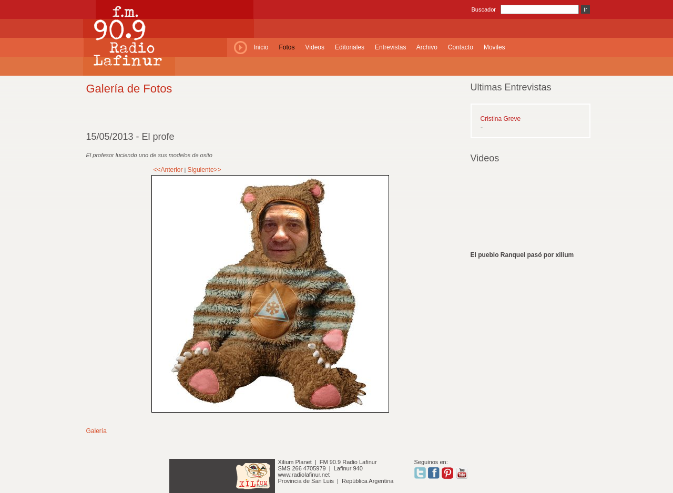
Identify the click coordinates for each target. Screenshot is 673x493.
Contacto (460, 47)
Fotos (287, 47)
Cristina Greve (501, 118)
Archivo (426, 47)
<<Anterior (168, 169)
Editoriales (349, 47)
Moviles (494, 47)
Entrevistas (390, 47)
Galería (96, 431)
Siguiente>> (204, 169)
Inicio (261, 47)
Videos (314, 47)
